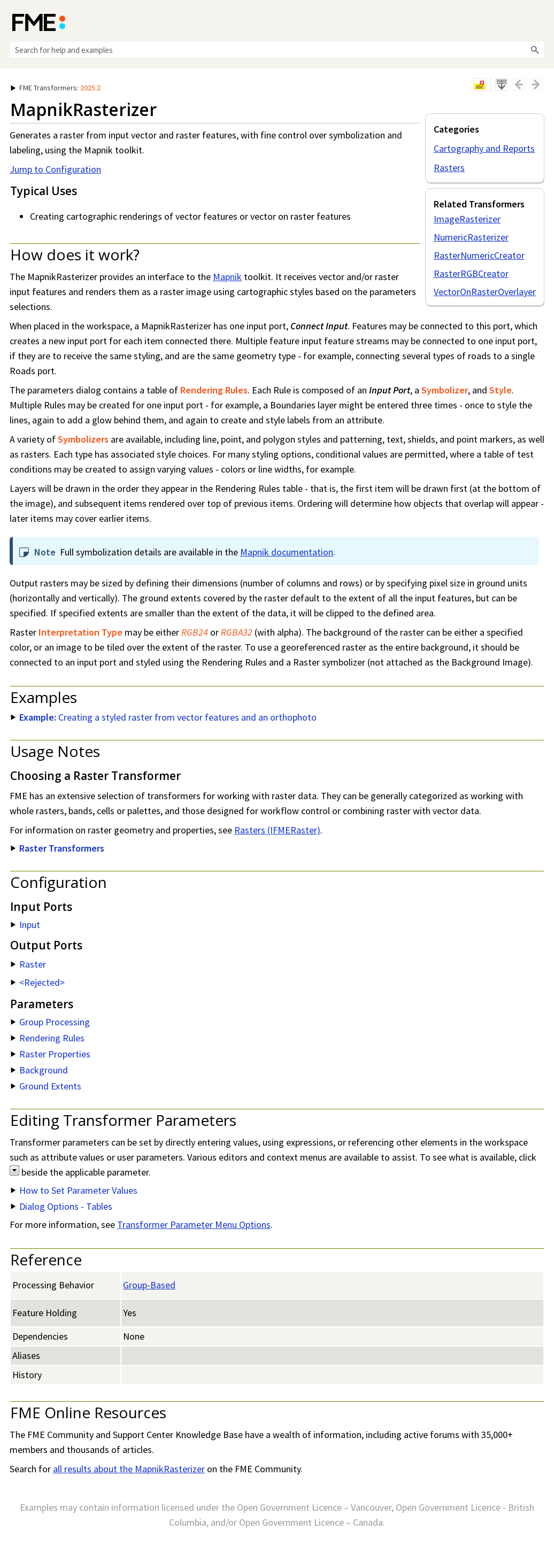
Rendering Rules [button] (47, 1038)
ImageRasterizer (467, 219)
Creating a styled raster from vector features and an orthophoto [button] (164, 717)
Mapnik (227, 277)
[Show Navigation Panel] (538, 21)
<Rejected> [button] (38, 982)
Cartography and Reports (484, 148)
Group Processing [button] (50, 1022)
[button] (534, 50)
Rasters (449, 167)
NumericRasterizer (471, 237)
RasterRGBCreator (471, 273)
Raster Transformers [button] (57, 848)
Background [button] (39, 1070)
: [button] (56, 87)
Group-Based (149, 1285)
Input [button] (25, 924)
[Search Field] (277, 50)
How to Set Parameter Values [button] (74, 1190)
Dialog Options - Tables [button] (61, 1206)
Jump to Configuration (55, 169)
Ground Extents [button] (46, 1086)
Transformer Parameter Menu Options (194, 1224)
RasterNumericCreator (479, 255)
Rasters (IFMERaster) (277, 830)
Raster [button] (28, 964)
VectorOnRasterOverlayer (485, 291)
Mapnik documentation (286, 552)
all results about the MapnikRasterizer (129, 1469)
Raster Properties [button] (50, 1054)
